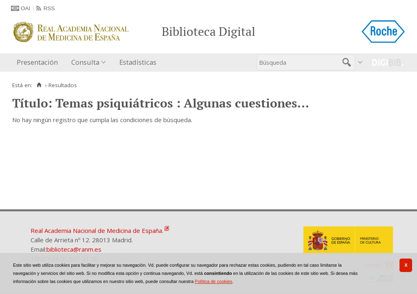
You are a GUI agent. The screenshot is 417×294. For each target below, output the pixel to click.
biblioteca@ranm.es (73, 249)
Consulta (85, 62)
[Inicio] (38, 85)
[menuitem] (39, 62)
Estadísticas (137, 62)
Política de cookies (213, 281)
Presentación (37, 62)
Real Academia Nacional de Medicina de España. (97, 230)
